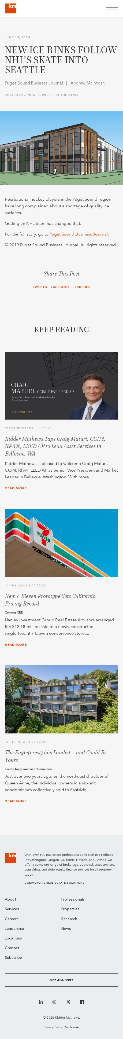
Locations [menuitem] (13, 938)
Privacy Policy (53, 1027)
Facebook (60, 287)
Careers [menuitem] (11, 919)
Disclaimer (71, 1027)
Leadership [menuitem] (14, 929)
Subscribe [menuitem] (13, 958)
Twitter (40, 287)
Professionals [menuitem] (73, 899)
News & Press (40, 95)
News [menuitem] (66, 929)
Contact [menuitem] (12, 948)
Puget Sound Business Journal (79, 234)
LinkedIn (81, 287)
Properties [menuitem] (70, 909)
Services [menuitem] (12, 909)
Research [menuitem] (69, 919)
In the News (67, 95)
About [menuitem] (10, 899)
